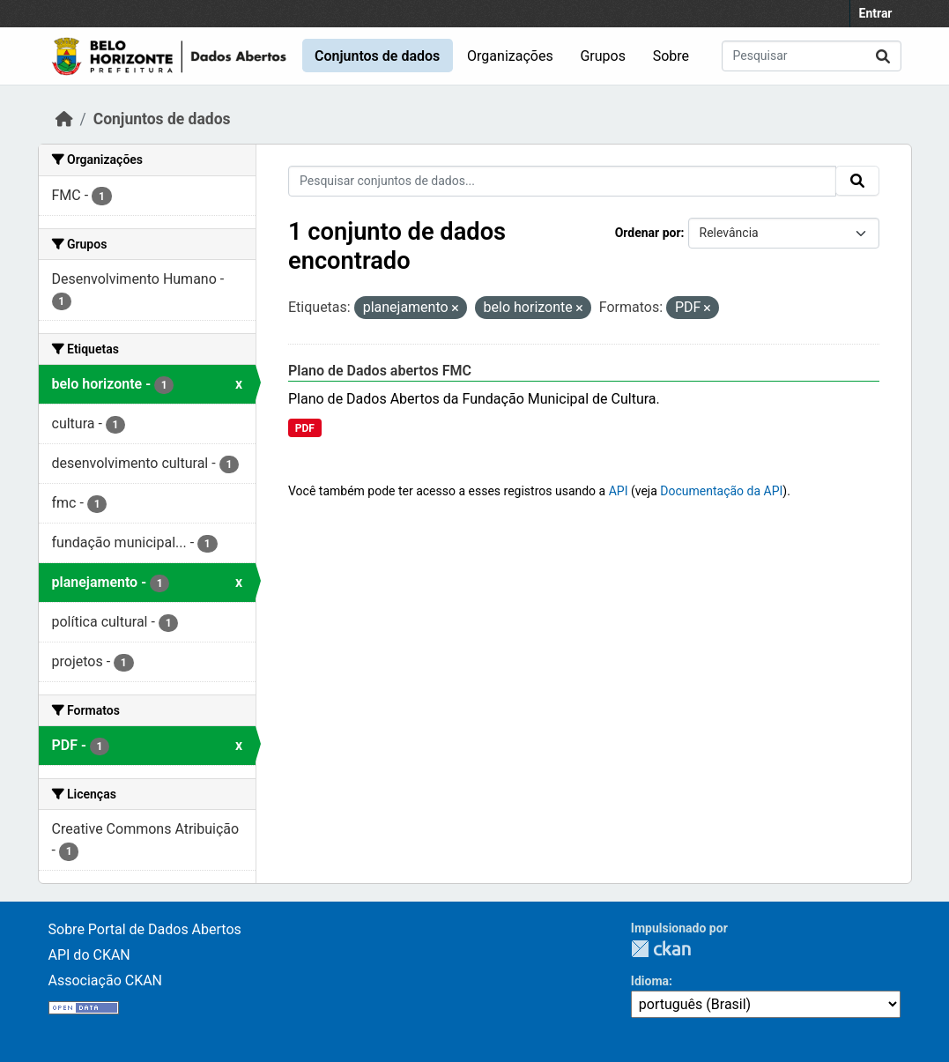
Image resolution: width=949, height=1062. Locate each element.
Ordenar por (648, 233)
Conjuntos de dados (377, 56)
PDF (305, 428)
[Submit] (882, 56)
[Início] (64, 119)
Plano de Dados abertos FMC (379, 370)
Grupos (603, 56)
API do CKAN (89, 955)
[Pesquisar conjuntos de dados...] (811, 56)
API (618, 491)
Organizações (510, 56)
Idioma (650, 981)
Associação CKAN (105, 980)
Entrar (876, 13)
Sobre (671, 56)
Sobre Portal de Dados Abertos (144, 929)
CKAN (661, 948)
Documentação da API (721, 491)
